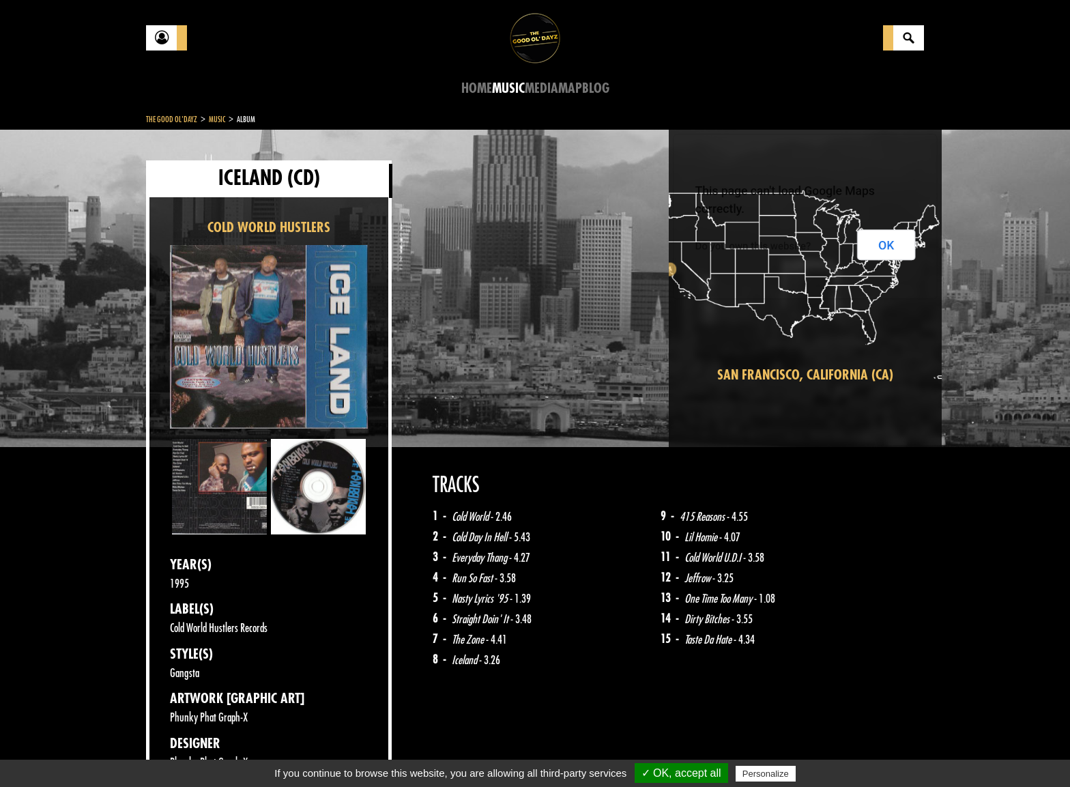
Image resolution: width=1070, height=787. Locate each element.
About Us (317, 753)
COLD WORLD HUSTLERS (268, 227)
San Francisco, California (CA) (805, 375)
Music (508, 88)
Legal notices (253, 753)
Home (476, 88)
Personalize (765, 774)
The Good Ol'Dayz (171, 119)
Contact (180, 751)
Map (570, 88)
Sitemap (371, 753)
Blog (595, 88)
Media (541, 88)
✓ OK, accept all (681, 773)
